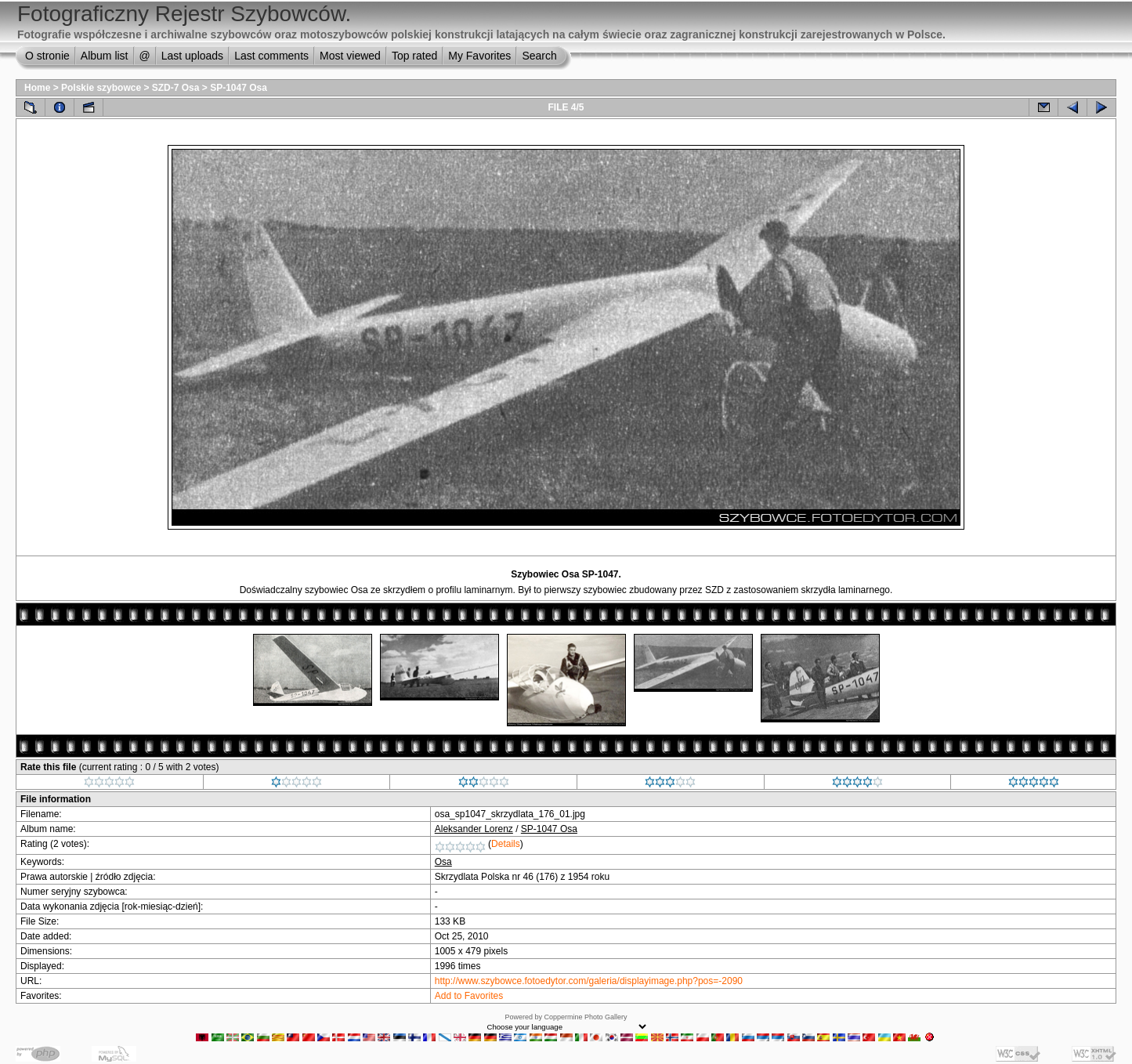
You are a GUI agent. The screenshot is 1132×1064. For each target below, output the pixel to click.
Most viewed (350, 55)
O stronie (47, 55)
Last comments (271, 55)
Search (539, 55)
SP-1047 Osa (238, 87)
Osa (443, 861)
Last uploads (192, 55)
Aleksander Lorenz (474, 828)
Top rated (414, 55)
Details (505, 843)
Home (37, 87)
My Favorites (479, 55)
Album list (104, 55)
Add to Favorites (469, 995)
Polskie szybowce (101, 87)
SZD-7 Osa (176, 87)
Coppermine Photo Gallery (585, 1017)
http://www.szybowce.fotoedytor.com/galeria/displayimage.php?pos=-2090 (589, 980)
